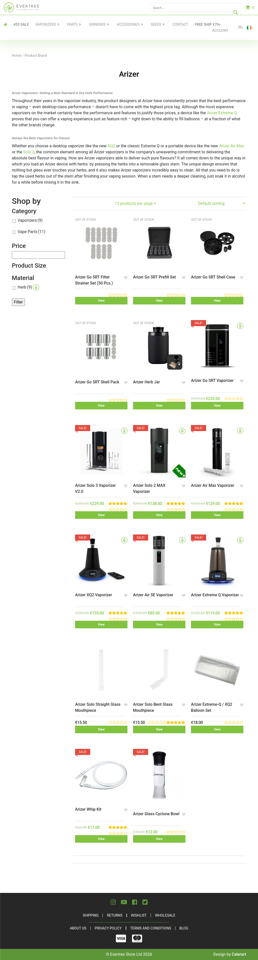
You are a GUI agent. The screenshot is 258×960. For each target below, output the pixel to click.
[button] (125, 277)
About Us (78, 928)
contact (180, 24)
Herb (28, 287)
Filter (18, 302)
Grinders (97, 24)
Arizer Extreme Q (222, 112)
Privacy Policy (108, 928)
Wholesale (165, 915)
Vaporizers (45, 24)
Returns (114, 915)
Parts (72, 24)
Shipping (91, 915)
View (101, 300)
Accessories (128, 24)
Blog (183, 928)
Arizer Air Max (231, 146)
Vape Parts (31, 231)
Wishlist (139, 915)
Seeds (156, 24)
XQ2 (111, 146)
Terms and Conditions (150, 928)
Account (220, 31)
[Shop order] (221, 203)
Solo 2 (29, 152)
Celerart (239, 954)
